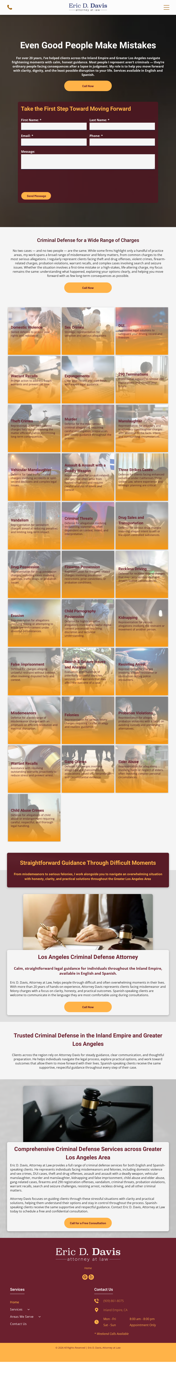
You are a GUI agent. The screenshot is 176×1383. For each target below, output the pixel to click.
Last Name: (98, 120)
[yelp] (91, 1299)
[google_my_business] (85, 1299)
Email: (26, 136)
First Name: (30, 120)
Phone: (95, 136)
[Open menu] (166, 7)
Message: (28, 151)
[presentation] (50, 180)
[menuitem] (46, 1323)
